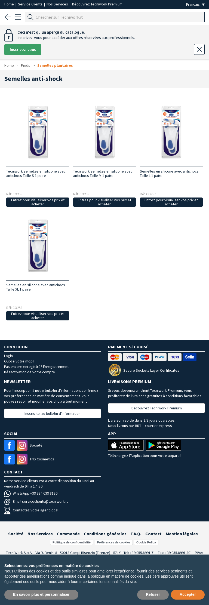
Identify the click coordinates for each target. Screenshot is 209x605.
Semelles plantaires (55, 65)
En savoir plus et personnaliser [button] (41, 594)
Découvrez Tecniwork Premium (97, 4)
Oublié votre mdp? (19, 361)
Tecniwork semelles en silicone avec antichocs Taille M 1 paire (103, 173)
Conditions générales (105, 533)
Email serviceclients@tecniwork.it (36, 501)
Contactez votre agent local (31, 510)
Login (8, 355)
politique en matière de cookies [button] (117, 576)
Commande (68, 533)
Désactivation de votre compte (29, 372)
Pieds (25, 65)
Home (9, 4)
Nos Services (58, 4)
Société (15, 533)
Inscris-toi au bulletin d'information (52, 413)
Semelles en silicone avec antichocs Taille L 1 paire (169, 173)
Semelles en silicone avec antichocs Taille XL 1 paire (35, 287)
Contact (153, 533)
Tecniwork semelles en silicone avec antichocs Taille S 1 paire (36, 173)
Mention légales (182, 533)
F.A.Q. (136, 533)
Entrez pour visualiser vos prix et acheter (37, 202)
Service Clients (30, 4)
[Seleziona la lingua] (195, 4)
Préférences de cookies (114, 542)
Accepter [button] (188, 594)
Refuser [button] (153, 594)
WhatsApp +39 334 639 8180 (30, 493)
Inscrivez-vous (23, 49)
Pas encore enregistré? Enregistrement (36, 366)
